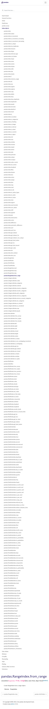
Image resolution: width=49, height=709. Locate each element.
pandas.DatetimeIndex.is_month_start (14, 485)
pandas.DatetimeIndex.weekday (12, 472)
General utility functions (8, 666)
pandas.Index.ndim (9, 69)
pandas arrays (5, 26)
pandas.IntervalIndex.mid (10, 328)
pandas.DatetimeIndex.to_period (12, 535)
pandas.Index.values (9, 33)
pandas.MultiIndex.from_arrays (12, 366)
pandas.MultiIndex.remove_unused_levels (14, 411)
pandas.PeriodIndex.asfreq (11, 643)
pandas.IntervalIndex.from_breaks (12, 321)
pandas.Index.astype (9, 180)
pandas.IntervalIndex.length (11, 333)
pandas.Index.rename (9, 144)
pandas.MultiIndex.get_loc (10, 414)
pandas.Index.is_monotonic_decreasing (14, 41)
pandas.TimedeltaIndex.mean (11, 583)
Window (4, 654)
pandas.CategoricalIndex (10, 278)
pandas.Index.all (8, 81)
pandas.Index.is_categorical (11, 119)
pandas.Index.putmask (10, 154)
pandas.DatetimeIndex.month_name (13, 530)
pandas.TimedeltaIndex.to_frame (12, 580)
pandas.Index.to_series (10, 195)
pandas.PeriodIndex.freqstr (11, 611)
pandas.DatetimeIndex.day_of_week (13, 469)
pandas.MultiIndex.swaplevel (11, 406)
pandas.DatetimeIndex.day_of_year (13, 459)
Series (3, 20)
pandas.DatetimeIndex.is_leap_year (13, 500)
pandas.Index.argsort (9, 202)
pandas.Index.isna (8, 174)
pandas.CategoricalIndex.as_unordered (14, 306)
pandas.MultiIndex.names (10, 376)
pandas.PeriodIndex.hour (10, 613)
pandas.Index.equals (9, 104)
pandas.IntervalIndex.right (10, 326)
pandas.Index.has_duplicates (11, 46)
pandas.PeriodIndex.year (10, 641)
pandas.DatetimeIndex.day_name (12, 532)
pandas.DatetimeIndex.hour (11, 437)
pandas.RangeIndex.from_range (12, 275)
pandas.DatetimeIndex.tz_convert (12, 517)
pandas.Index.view (8, 200)
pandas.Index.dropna (9, 172)
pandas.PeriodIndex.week (10, 633)
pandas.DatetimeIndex (10, 427)
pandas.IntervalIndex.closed (11, 331)
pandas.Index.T (8, 76)
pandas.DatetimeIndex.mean (11, 548)
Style (3, 661)
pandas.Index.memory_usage (11, 79)
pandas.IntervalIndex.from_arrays (12, 316)
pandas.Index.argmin (9, 86)
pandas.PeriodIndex (9, 585)
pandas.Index (7, 31)
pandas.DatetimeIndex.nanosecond (13, 447)
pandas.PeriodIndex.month (11, 621)
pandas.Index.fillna (8, 169)
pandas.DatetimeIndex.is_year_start (13, 495)
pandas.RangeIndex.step (10, 273)
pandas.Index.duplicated (10, 101)
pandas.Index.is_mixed (9, 129)
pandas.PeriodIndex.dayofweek (12, 590)
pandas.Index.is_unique (10, 43)
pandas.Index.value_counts (11, 162)
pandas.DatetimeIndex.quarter (12, 474)
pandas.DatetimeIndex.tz (10, 477)
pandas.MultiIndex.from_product (12, 371)
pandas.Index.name (9, 61)
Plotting (4, 664)
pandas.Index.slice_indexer (11, 253)
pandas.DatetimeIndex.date (11, 449)
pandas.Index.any (8, 84)
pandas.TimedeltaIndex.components (13, 563)
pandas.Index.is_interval (10, 127)
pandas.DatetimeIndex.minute (12, 439)
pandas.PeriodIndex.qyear (10, 626)
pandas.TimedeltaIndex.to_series (12, 570)
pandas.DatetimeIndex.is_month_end (13, 487)
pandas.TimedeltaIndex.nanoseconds (13, 560)
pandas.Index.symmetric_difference (13, 225)
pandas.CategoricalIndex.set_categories (14, 301)
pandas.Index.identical (9, 109)
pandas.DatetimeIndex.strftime (12, 512)
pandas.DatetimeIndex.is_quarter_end (14, 492)
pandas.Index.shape (9, 59)
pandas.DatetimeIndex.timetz (11, 454)
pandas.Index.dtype (9, 51)
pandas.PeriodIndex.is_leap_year (12, 616)
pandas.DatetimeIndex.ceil (11, 527)
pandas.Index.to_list (9, 190)
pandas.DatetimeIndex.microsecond (13, 444)
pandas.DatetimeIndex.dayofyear (12, 457)
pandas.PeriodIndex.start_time (12, 631)
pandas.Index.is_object (10, 134)
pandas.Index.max (8, 139)
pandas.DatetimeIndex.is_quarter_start (14, 490)
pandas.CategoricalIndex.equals (12, 311)
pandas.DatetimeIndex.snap (11, 515)
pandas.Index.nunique (9, 159)
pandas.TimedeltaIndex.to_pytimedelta (14, 568)
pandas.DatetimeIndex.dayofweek (13, 467)
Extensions (5, 669)
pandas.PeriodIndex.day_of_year (12, 598)
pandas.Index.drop (8, 96)
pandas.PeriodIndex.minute (11, 618)
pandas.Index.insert (9, 111)
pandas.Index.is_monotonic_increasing (14, 38)
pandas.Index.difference (10, 222)
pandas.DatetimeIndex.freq (11, 479)
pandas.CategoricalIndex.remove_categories (15, 295)
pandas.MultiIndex (9, 361)
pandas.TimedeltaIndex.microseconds (13, 558)
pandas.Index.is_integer (10, 124)
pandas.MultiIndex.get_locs (11, 416)
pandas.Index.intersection (10, 217)
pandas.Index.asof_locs (10, 230)
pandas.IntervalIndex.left (10, 323)
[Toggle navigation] (45, 2)
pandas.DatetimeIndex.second (12, 442)
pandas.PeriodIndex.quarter (11, 623)
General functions (6, 18)
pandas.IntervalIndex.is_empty (12, 338)
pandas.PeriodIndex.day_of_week (12, 593)
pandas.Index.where (9, 149)
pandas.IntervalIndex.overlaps (11, 356)
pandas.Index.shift (8, 210)
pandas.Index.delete (9, 94)
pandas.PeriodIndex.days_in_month (13, 600)
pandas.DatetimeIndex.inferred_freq (13, 502)
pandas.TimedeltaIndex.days (11, 553)
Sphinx (12, 704)
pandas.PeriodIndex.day (10, 588)
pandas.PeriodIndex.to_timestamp (13, 648)
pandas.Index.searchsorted (11, 205)
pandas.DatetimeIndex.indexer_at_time (14, 505)
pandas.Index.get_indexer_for (11, 235)
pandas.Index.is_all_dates (10, 56)
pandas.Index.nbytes (9, 66)
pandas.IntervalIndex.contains (11, 353)
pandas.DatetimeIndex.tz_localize (12, 520)
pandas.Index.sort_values (10, 207)
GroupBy (4, 656)
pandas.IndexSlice (8, 364)
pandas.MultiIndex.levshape (11, 386)
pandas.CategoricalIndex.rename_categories (15, 288)
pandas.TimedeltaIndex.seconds (12, 555)
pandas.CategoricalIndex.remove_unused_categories (17, 298)
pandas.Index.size (8, 71)
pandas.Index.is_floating (10, 122)
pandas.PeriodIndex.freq (10, 608)
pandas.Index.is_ (8, 114)
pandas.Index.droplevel (10, 167)
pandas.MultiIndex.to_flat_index (12, 394)
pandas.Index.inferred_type (11, 54)
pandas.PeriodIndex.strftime (11, 646)
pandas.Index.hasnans (9, 48)
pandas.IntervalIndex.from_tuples (12, 318)
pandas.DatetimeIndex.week (11, 464)
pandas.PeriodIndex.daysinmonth (12, 603)
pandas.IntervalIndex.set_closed (12, 351)
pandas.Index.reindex (9, 142)
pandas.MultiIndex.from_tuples (12, 369)
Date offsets (5, 651)
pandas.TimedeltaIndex (10, 550)
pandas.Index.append (9, 212)
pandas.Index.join (8, 215)
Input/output (5, 15)
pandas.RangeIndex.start (10, 268)
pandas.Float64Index (9, 265)
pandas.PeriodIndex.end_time (11, 605)
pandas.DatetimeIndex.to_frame (12, 545)
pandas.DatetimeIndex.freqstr (11, 482)
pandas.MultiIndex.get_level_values (13, 424)
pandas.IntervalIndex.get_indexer (12, 348)
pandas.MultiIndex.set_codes (11, 391)
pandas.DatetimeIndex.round (11, 522)
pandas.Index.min (8, 137)
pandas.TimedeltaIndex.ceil (11, 578)
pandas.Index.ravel (8, 187)
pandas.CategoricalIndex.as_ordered (13, 303)
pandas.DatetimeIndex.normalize (12, 510)
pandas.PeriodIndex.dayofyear (12, 595)
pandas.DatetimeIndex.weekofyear (13, 462)
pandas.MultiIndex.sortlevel (11, 401)
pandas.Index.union (9, 220)
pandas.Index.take (8, 152)
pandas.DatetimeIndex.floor (11, 525)
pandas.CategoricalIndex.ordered (12, 285)
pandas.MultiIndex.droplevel (11, 404)
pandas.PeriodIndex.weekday (11, 636)
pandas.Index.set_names (10, 164)
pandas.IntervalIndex (9, 313)
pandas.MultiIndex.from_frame (12, 374)
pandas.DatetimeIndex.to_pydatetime (14, 540)
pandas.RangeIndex (9, 258)
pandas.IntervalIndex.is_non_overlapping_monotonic (17, 341)
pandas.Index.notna (9, 177)
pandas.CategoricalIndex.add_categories (14, 293)
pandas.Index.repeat (9, 147)
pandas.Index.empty (9, 74)
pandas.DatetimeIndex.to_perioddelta (13, 537)
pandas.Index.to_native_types (11, 192)
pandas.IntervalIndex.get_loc (11, 346)
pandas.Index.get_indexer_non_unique (14, 238)
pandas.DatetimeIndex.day (11, 434)
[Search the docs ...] (24, 10)
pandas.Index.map (8, 185)
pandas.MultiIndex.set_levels (11, 389)
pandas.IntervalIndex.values (11, 336)
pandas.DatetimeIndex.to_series (12, 542)
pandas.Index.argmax (9, 89)
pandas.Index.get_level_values (11, 240)
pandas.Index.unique (9, 157)
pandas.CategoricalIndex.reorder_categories (15, 290)
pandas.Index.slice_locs (10, 255)
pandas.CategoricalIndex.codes (12, 280)
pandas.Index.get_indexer (10, 232)
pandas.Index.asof (8, 227)
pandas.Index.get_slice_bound (11, 245)
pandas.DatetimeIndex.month (11, 432)
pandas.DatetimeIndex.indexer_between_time (16, 507)
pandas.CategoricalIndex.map (11, 308)
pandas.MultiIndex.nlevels (10, 384)
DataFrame (5, 23)
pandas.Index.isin (8, 250)
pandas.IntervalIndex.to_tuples (12, 358)
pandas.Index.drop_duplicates (11, 99)
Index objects (5, 28)
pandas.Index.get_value (10, 248)
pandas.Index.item (8, 182)
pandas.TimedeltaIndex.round (11, 573)
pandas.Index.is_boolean (10, 117)
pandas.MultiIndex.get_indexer (12, 422)
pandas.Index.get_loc (9, 243)
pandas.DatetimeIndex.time (11, 452)
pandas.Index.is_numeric (10, 132)
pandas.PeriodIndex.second (11, 628)
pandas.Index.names (9, 64)
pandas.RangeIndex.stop (10, 270)
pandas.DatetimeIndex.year (11, 429)
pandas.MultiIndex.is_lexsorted (12, 399)
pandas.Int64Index (9, 260)
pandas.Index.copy (9, 91)
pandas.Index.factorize (10, 106)
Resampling (5, 659)
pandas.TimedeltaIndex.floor (11, 575)
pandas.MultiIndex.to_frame (11, 396)
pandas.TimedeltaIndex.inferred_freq (13, 565)
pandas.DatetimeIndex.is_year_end (13, 497)
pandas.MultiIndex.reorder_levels (12, 409)
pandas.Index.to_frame (10, 197)
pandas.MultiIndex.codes (10, 381)
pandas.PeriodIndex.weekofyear (12, 638)
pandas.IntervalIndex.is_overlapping (13, 343)
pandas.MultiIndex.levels (10, 379)
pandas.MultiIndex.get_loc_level (12, 419)
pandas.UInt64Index (9, 263)
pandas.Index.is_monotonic (11, 36)
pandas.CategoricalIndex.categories (13, 283)
